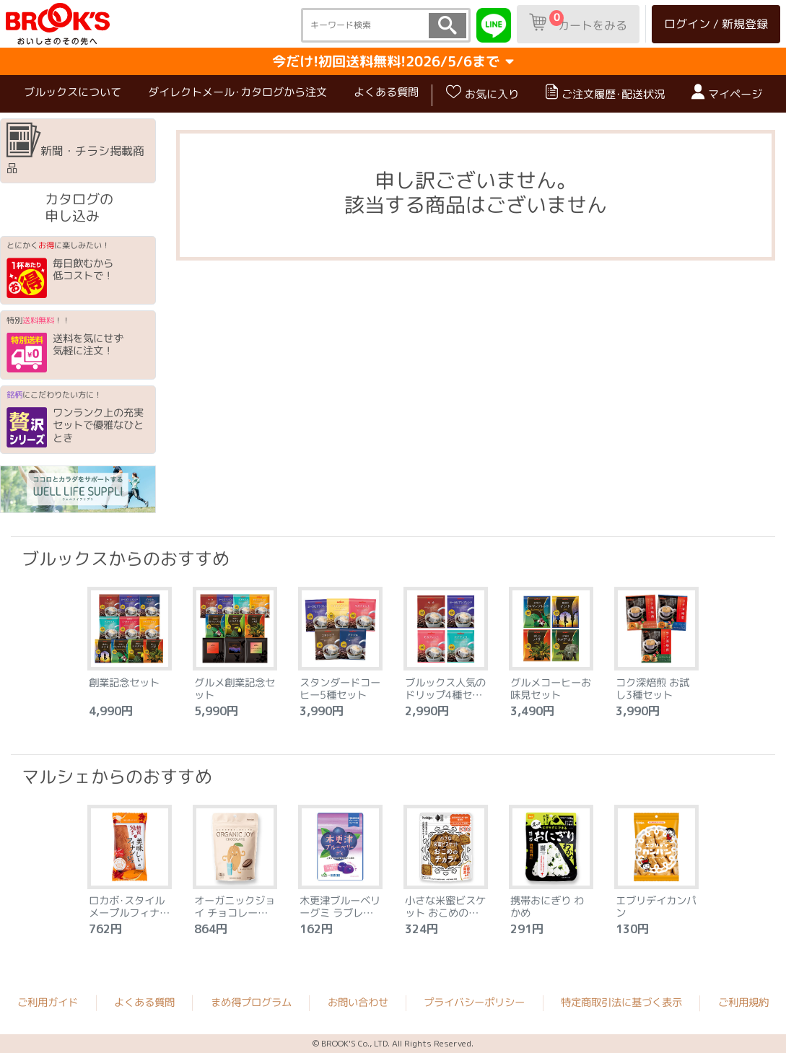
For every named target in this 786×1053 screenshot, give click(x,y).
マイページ (726, 93)
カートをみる (578, 21)
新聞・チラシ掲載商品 (75, 149)
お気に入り (482, 93)
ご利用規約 (743, 1002)
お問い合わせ (358, 1002)
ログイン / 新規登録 (716, 24)
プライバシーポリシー (474, 1002)
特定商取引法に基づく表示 (621, 1002)
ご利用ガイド (47, 1002)
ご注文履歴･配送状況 (605, 93)
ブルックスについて (72, 92)
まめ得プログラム (251, 1002)
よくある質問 (386, 92)
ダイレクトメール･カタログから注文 (237, 92)
